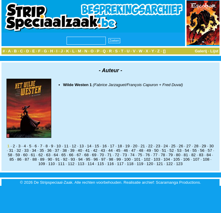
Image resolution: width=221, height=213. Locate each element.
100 (127, 159)
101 (137, 159)
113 (81, 164)
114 (91, 164)
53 (179, 150)
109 (41, 164)
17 (112, 146)
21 (143, 146)
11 (66, 146)
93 (73, 159)
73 (125, 155)
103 (157, 159)
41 (87, 150)
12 (74, 146)
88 (34, 159)
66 (71, 155)
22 (150, 146)
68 (86, 155)
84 (209, 155)
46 (125, 150)
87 (27, 159)
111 (61, 164)
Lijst (214, 51)
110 (51, 164)
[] (164, 51)
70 (102, 155)
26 (181, 146)
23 (158, 146)
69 (94, 155)
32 (19, 150)
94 (80, 159)
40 (80, 150)
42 (95, 150)
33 (26, 150)
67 (79, 155)
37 (57, 150)
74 (132, 155)
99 (118, 159)
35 (41, 150)
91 (57, 159)
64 (56, 155)
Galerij (201, 51)
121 (159, 164)
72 (117, 155)
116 (110, 164)
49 (148, 150)
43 (103, 150)
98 (111, 159)
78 (163, 155)
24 (166, 146)
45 (118, 150)
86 (19, 159)
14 (89, 146)
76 (148, 155)
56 (202, 150)
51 (164, 150)
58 (10, 155)
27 (189, 146)
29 (204, 146)
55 (194, 150)
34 (34, 150)
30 (211, 146)
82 (193, 155)
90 (50, 159)
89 (42, 159)
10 (59, 146)
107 (196, 159)
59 (18, 155)
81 (186, 155)
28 (196, 146)
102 (147, 159)
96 (96, 159)
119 (140, 164)
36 (49, 150)
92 (65, 159)
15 (97, 146)
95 (88, 159)
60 (25, 155)
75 (140, 155)
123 (179, 164)
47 (133, 150)
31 (11, 150)
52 (171, 150)
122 (169, 164)
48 (141, 150)
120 (149, 164)
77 (155, 155)
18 (120, 146)
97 (103, 159)
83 (201, 155)
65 (63, 155)
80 (178, 155)
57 (210, 150)
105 (176, 159)
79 (170, 155)
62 (40, 155)
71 (109, 155)
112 (71, 164)
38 (64, 150)
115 (101, 164)
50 (156, 150)
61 (33, 155)
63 (48, 155)
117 (120, 164)
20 (135, 146)
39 (72, 150)
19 (127, 146)
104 (167, 159)
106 (186, 159)
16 (104, 146)
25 (173, 146)
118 (130, 164)
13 (81, 146)
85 (11, 159)
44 (110, 150)
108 (206, 159)
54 (187, 150)
